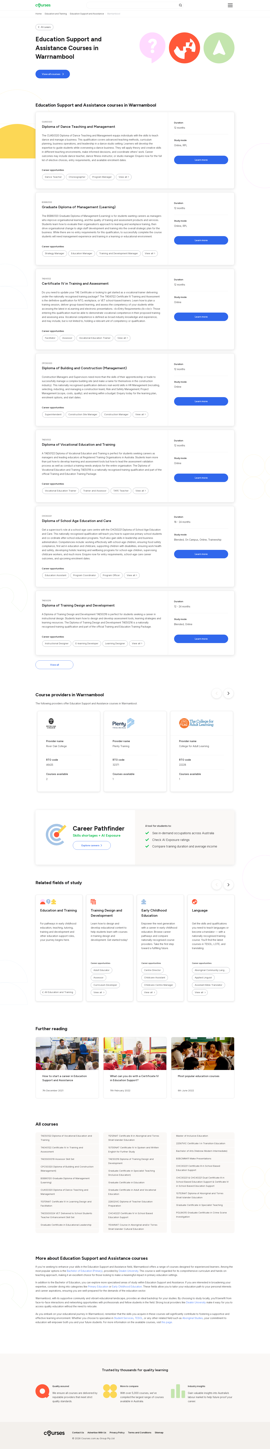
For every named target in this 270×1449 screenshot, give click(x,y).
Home (38, 13)
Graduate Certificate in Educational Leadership (66, 1224)
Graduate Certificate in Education (126, 1182)
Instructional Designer (57, 643)
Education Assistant (55, 575)
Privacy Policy (117, 1432)
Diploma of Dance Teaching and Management (78, 127)
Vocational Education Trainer (95, 338)
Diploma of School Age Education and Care (76, 521)
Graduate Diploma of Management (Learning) (79, 207)
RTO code (52, 759)
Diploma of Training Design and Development (78, 605)
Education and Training (56, 13)
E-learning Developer (86, 643)
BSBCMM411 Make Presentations (193, 1158)
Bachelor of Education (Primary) (85, 1270)
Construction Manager (116, 414)
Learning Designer (115, 643)
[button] (135, 150)
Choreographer (77, 176)
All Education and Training (59, 992)
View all (54, 664)
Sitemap (159, 1432)
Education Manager (81, 253)
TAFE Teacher (121, 490)
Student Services (123, 1318)
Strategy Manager (54, 253)
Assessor (67, 338)
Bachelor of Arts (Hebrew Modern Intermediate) (201, 1151)
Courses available (57, 774)
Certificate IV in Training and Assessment (75, 283)
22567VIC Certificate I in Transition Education (200, 1143)
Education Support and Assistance (87, 13)
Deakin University (128, 1270)
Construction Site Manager (82, 414)
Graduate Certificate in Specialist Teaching (199, 1205)
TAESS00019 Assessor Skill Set (57, 1159)
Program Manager (102, 176)
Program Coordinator (84, 575)
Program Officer (111, 575)
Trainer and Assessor (94, 490)
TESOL (139, 1318)
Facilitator (50, 338)
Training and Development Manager (118, 253)
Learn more (201, 159)
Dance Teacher (53, 176)
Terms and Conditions (139, 1432)
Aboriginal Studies (192, 1318)
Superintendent (53, 414)
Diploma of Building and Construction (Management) (84, 368)
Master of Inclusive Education (192, 1135)
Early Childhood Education (127, 1286)
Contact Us (78, 1432)
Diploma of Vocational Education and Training (78, 444)
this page (167, 1322)
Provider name (55, 741)
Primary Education (98, 1286)
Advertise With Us (96, 1432)
